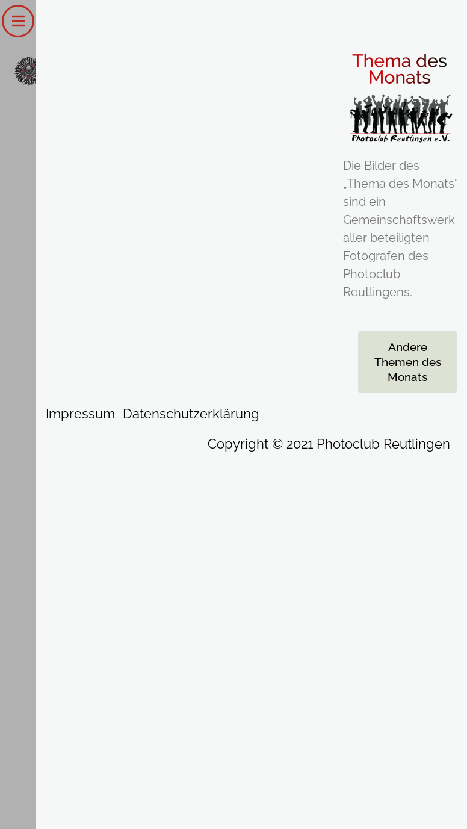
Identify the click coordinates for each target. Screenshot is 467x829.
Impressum (80, 413)
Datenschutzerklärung (191, 413)
